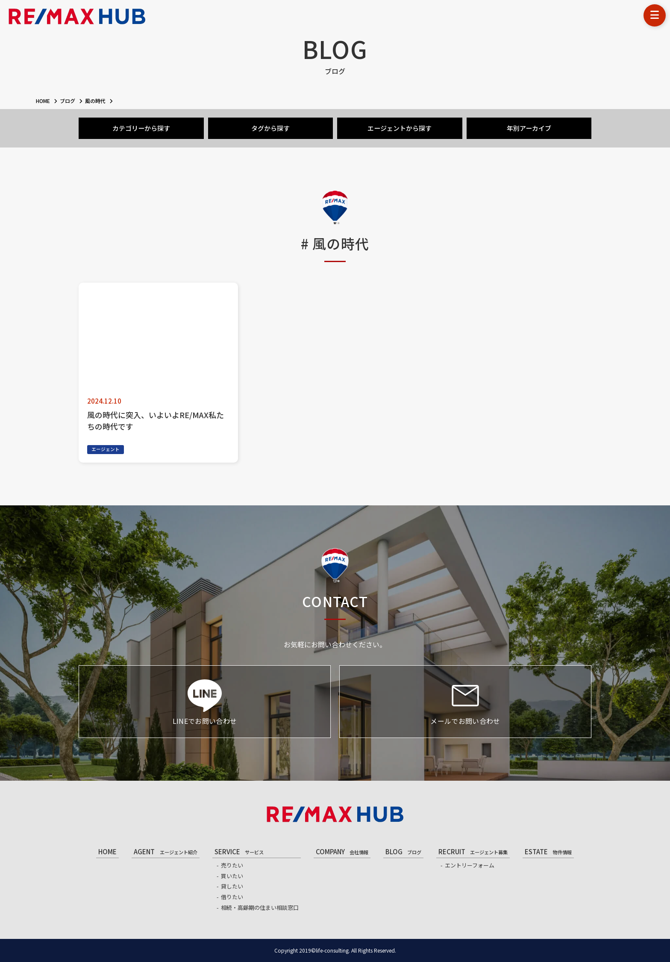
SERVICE (239, 851)
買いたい (232, 876)
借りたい (232, 897)
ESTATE (548, 851)
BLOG (403, 851)
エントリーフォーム (469, 865)
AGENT (165, 851)
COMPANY (342, 851)
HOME (107, 851)
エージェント (105, 449)
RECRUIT (473, 851)
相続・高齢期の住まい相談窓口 (260, 907)
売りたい (232, 865)
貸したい (232, 886)
